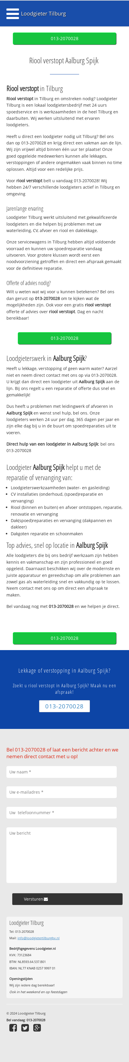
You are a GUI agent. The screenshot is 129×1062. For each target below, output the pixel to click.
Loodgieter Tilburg (43, 13)
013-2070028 (65, 38)
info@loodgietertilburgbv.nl (39, 938)
